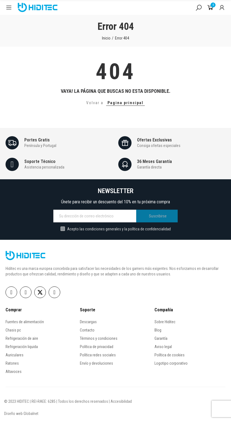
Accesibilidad (121, 401)
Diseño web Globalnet (21, 413)
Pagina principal (125, 103)
